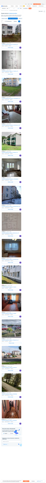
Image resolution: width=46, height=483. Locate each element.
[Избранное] (30, 4)
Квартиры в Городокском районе (13, 18)
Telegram (5, 433)
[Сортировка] (8, 21)
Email (3, 440)
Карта (15, 21)
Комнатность (4, 8)
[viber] (20, 47)
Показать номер (10, 47)
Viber (11, 433)
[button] (26, 4)
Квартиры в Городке (4, 18)
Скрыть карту (41, 11)
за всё (18, 8)
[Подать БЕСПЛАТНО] (37, 4)
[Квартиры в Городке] (4, 18)
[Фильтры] (28, 4)
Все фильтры (25, 8)
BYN (20, 8)
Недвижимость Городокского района (4, 10)
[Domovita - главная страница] (4, 6)
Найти (30, 8)
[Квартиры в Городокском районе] (13, 18)
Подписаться (5, 444)
